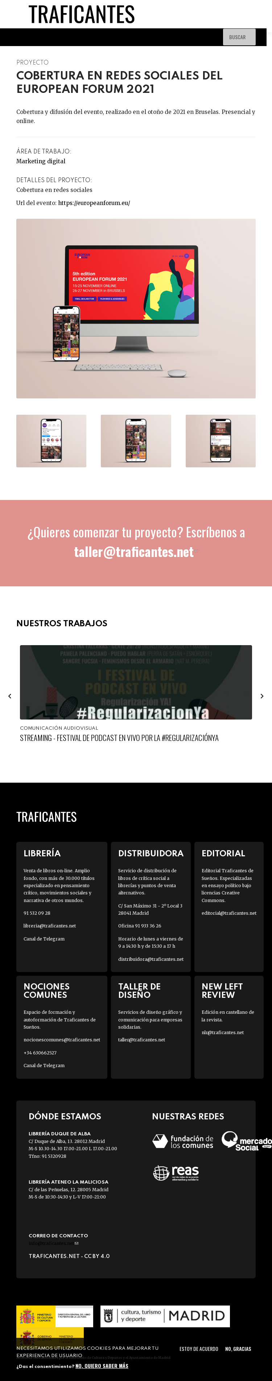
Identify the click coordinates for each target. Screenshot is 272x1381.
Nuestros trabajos (61, 624)
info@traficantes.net (53, 1243)
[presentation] (9, 695)
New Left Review (222, 991)
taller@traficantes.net (136, 551)
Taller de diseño (139, 991)
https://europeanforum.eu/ (94, 203)
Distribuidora (151, 854)
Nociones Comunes (47, 991)
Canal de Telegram (44, 939)
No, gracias (238, 1348)
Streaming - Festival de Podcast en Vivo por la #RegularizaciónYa (119, 737)
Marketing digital (40, 161)
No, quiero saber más (101, 1365)
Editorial (223, 854)
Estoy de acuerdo (199, 1348)
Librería (42, 854)
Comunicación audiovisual (59, 728)
